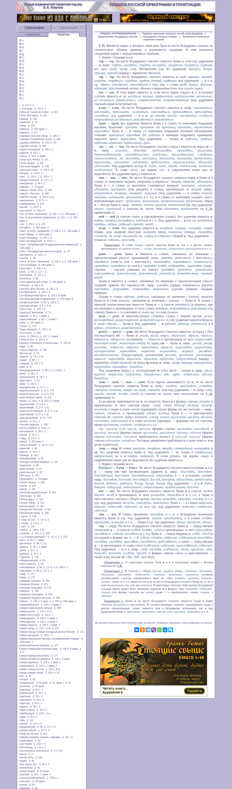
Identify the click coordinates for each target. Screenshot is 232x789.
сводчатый (25, 465)
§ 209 (37, 332)
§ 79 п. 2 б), (37, 356)
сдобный (24, 553)
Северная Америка (30, 580)
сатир (22, 322)
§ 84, (44, 302)
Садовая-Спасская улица (33, 136)
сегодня (23, 679)
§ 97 (39, 468)
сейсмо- (23, 723)
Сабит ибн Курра (28, 115)
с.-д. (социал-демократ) (32, 536)
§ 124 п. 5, (32, 224)
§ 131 (54, 462)
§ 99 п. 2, (47, 370)
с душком (24, 557)
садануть (24, 132)
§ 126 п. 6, (55, 214)
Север (22, 577)
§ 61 (37, 380)
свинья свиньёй (28, 445)
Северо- (24, 601)
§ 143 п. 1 (40, 108)
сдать (22, 540)
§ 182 (37, 496)
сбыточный (25, 353)
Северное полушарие (31, 594)
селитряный (26, 767)
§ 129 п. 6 (36, 173)
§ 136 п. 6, (33, 336)
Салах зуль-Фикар (29, 159)
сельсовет (25, 781)
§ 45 (37, 767)
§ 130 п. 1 (59, 370)
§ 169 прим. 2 (70, 214)
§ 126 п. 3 (39, 309)
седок (22, 716)
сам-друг (24, 173)
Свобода (24, 455)
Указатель (63, 34)
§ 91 (35, 122)
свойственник (26, 468)
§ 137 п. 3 (28, 105)
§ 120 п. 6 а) (46, 197)
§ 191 (30, 720)
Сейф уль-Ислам (28, 733)
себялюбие (25, 570)
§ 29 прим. (41, 479)
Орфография (34, 27)
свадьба (23, 356)
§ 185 (45, 513)
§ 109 (31, 125)
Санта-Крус (25, 268)
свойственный (27, 472)
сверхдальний (27, 387)
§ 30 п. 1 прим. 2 (41, 774)
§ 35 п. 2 (35, 421)
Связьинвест (26, 479)
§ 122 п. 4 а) (46, 445)
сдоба (22, 550)
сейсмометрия (27, 726)
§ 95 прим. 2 (36, 441)
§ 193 (38, 757)
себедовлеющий (28, 560)
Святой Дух (25, 496)
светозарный (26, 431)
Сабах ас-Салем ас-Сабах (34, 112)
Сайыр (23, 156)
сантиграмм (26, 275)
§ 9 (31, 754)
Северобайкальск (29, 604)
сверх (22, 383)
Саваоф (23, 119)
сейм (22, 720)
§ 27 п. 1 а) (42, 407)
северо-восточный (29, 614)
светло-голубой (27, 428)
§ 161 (54, 112)
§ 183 (44, 424)
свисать (23, 451)
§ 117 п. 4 (46, 570)
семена (23, 784)
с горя (22, 526)
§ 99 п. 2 (40, 183)
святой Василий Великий (33, 492)
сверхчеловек (27, 404)
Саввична (24, 122)
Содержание (32, 34)
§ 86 (36, 465)
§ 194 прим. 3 (57, 282)
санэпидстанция (28, 305)
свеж (22, 366)
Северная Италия (29, 584)
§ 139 (43, 349)
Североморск (26, 665)
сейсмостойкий (27, 730)
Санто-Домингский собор (33, 282)
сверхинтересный (29, 394)
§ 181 (41, 482)
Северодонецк (27, 621)
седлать (23, 706)
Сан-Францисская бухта (32, 295)
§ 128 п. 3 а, (43, 713)
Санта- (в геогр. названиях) (34, 261)
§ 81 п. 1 (33, 550)
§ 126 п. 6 (46, 237)
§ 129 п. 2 (44, 428)
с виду (22, 438)
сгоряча (23, 529)
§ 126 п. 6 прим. (57, 295)
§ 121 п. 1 (40, 747)
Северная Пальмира (30, 587)
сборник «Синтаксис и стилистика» (39, 343)
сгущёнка (24, 533)
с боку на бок (26, 339)
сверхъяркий (26, 414)
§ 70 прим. (37, 186)
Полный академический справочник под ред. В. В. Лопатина (52, 5)
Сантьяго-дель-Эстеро (32, 288)
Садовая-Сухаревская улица (35, 139)
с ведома (24, 363)
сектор (23, 754)
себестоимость (27, 563)
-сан (21, 224)
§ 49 (34, 448)
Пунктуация (68, 27)
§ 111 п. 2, (54, 536)
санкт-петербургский (30, 241)
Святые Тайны (27, 502)
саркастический (28, 319)
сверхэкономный (28, 417)
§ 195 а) (65, 343)
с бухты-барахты (28, 349)
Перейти (194, 691)
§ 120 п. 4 (40, 743)
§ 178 (32, 326)
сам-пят (23, 207)
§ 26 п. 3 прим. (37, 156)
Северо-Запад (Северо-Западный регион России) (47, 631)
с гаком (23, 516)
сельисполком (27, 771)
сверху (23, 400)
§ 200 (48, 190)
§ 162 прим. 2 (35, 322)
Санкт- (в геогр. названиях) (34, 231)
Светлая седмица (29, 424)
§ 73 (48, 312)
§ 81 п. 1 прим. (36, 540)
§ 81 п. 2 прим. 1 (40, 316)
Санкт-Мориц (26, 234)
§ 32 (29, 366)
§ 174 (47, 587)
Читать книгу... (115, 688)
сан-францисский (29, 302)
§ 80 (30, 346)
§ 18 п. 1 (33, 373)
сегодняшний (26, 682)
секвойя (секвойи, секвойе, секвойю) (39, 737)
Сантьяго (24, 285)
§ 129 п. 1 (50, 241)
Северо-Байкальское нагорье (35, 608)
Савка (22, 125)
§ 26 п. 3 (67, 737)
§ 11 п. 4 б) (47, 390)
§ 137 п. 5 (37, 363)
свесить (23, 421)
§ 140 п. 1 (33, 383)
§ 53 (32, 784)
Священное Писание (31, 509)
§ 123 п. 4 (45, 329)
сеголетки (24, 686)
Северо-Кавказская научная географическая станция (49, 638)
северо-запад (26, 628)
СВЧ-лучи (24, 475)
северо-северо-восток (31, 669)
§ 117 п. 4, (49, 567)
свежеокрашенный (29, 370)
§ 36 (119, 565)
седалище (25, 689)
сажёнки (24, 152)
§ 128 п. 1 (46, 176)
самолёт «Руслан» (29, 193)
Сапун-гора (25, 309)
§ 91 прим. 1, (57, 682)
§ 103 (40, 203)
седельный (25, 699)
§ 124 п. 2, (64, 217)
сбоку (22, 336)
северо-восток (27, 611)
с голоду (24, 523)
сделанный (25, 543)
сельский (24, 774)
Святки (23, 485)
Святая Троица (27, 482)
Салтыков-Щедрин (29, 166)
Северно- (24, 591)
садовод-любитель (29, 142)
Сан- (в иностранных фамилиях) (37, 217)
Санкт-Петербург (28, 237)
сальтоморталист (29, 169)
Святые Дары (27, 499)
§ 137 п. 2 (34, 438)
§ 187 (47, 509)
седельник (25, 696)
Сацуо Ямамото (28, 329)
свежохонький (27, 377)
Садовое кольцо (28, 146)
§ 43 (34, 132)
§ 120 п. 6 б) (44, 611)
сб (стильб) (25, 332)
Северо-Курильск (29, 662)
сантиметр (25, 278)
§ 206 (35, 475)
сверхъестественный (31, 411)
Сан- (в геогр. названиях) (33, 214)
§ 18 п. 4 (42, 377)
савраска (24, 129)
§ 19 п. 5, (37, 533)
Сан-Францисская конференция (37, 299)
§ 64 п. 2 (34, 360)
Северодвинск (27, 618)
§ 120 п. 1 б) (49, 142)
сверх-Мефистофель (31, 397)
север (22, 574)
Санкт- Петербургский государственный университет (48, 244)
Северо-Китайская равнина (34, 659)
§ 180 (33, 119)
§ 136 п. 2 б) (37, 529)
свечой (23, 434)
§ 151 (48, 397)
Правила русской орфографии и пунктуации (154, 4)
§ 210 (63, 536)
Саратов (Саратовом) (31, 312)
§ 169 (57, 139)
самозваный (26, 183)
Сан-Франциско (28, 292)
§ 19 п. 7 (35, 152)
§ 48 (32, 258)
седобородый (26, 713)
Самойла (24, 186)
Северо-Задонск (28, 625)
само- (22, 176)
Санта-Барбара (28, 265)
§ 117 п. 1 (47, 180)
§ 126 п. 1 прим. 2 (51, 604)
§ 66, (31, 271)
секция (23, 760)
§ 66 (35, 278)
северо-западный (29, 635)
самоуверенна (27, 203)
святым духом (27, 506)
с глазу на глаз (27, 519)
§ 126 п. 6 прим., (69, 648)
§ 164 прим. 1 (39, 129)
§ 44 (31, 760)
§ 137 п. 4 (42, 339)
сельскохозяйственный (32, 777)
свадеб (23, 360)
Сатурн (23, 326)
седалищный (26, 693)
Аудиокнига (112, 692)
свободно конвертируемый (34, 462)
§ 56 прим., (42, 682)
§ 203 (34, 455)
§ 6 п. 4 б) (45, 305)
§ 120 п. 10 (46, 169)
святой (23, 489)
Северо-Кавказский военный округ (38, 648)
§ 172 (31, 574)
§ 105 (46, 533)
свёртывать (25, 380)
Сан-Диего (25, 227)
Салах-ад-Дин (27, 163)
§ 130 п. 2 (47, 149)
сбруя (22, 346)
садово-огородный (29, 149)
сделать (23, 546)
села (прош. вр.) (28, 764)
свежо (22, 373)
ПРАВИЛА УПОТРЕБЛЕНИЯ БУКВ (118, 33)
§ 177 (67, 251)
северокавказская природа (34, 645)
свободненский (27, 458)
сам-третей (25, 210)
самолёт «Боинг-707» (31, 190)
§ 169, (56, 601)
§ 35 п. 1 (41, 431)
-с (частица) (26, 108)
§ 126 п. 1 (55, 136)
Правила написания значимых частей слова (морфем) (172, 33)
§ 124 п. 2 (41, 254)
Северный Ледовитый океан (35, 597)
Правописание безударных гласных (118, 36)
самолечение (26, 200)
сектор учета (26, 757)
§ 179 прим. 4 (65, 299)
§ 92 (28, 676)
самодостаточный (29, 180)
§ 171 (44, 584)
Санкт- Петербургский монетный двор (40, 251)
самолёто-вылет (28, 197)
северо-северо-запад (31, 672)
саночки (23, 258)
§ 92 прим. (38, 686)
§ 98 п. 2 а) (40, 543)
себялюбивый (27, 567)
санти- (22, 271)
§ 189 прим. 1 (68, 601)
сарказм (23, 316)
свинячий (24, 448)
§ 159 (45, 166)
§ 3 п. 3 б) (56, 750)
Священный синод (29, 513)
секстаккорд (26, 747)
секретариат (26, 740)
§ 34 (209, 208)
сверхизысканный (29, 390)
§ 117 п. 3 (41, 271)
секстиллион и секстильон (34, 750)
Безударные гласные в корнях (160, 36)
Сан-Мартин (26, 254)
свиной (23, 441)
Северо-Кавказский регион (34, 655)
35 (103, 45)
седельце (24, 703)
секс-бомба (25, 743)
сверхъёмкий (26, 407)
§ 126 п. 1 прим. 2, (41, 601)
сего (21, 676)
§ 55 (40, 458)
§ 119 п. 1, (34, 176)
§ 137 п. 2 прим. (49, 336)
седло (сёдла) (27, 710)
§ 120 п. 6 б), (43, 628)
